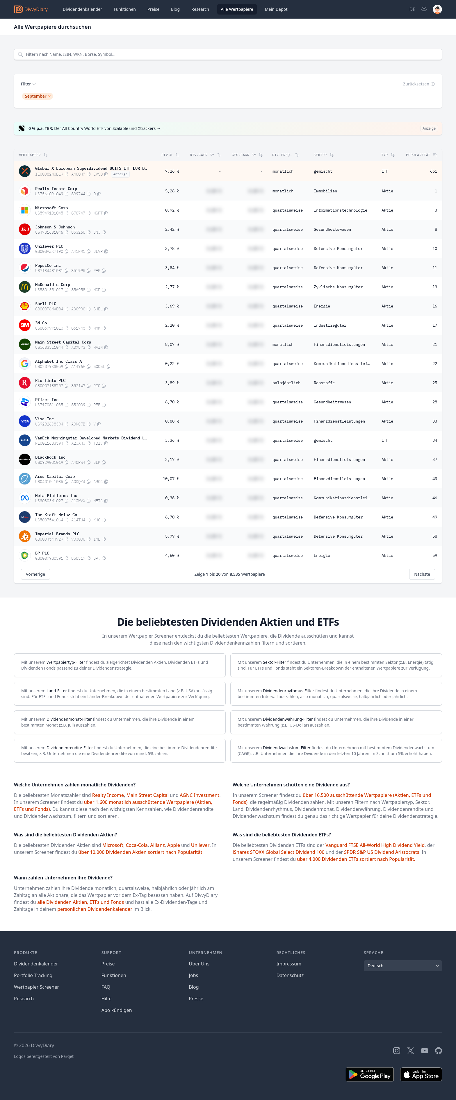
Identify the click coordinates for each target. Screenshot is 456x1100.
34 (434, 440)
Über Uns (199, 964)
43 (434, 478)
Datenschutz (290, 975)
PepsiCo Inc (48, 265)
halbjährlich (286, 382)
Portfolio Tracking (33, 975)
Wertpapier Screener (36, 987)
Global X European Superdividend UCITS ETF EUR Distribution (91, 168)
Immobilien (325, 191)
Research (24, 998)
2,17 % (172, 459)
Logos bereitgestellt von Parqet (44, 1056)
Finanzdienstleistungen (339, 344)
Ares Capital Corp (55, 476)
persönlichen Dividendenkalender (94, 909)
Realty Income (108, 795)
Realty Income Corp (56, 188)
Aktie (387, 191)
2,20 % (172, 325)
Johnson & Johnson (55, 226)
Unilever (200, 845)
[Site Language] (412, 9)
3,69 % (172, 306)
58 (434, 536)
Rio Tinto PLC (50, 380)
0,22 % (172, 363)
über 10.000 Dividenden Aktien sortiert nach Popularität (140, 852)
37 (434, 459)
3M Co (41, 322)
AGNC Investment (199, 795)
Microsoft (112, 845)
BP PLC (42, 552)
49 (434, 517)
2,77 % (172, 286)
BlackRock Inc (50, 456)
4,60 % (172, 555)
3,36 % (172, 440)
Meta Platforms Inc (56, 495)
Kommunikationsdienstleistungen (344, 363)
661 (433, 171)
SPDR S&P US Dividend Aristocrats (381, 852)
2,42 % (172, 229)
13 (434, 286)
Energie (322, 306)
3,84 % (172, 267)
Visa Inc (44, 418)
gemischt (323, 171)
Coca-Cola (137, 845)
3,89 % (172, 382)
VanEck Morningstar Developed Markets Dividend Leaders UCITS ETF (91, 437)
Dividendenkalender (82, 9)
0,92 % (172, 210)
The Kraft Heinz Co (56, 514)
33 (434, 421)
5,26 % (172, 191)
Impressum (288, 964)
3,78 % (172, 248)
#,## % (214, 191)
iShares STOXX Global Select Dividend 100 (279, 852)
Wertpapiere (237, 9)
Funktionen (125, 9)
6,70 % (172, 402)
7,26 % (172, 171)
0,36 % (172, 497)
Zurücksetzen (419, 84)
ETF (385, 171)
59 (434, 555)
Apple (173, 845)
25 (434, 382)
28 (434, 402)
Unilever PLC (49, 245)
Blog (194, 987)
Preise (153, 9)
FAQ (105, 987)
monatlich (282, 171)
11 (434, 267)
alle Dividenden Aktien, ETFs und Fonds (80, 902)
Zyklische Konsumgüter (338, 286)
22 (434, 363)
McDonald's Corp (52, 284)
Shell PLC (45, 303)
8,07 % (172, 344)
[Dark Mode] (424, 9)
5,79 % (172, 536)
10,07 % (171, 478)
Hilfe (106, 998)
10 (434, 248)
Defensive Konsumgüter (338, 248)
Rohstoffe (324, 382)
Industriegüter (330, 325)
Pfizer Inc (46, 399)
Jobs (193, 975)
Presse (196, 998)
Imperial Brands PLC (57, 533)
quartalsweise (287, 210)
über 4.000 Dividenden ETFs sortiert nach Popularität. (356, 859)
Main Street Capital (147, 795)
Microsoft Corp (51, 207)
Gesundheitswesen (332, 229)
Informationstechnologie (340, 210)
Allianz (157, 845)
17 (434, 325)
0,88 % (172, 421)
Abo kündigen (116, 1010)
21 (434, 344)
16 (434, 306)
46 (434, 497)
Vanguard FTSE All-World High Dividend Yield (375, 845)
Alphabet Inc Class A (58, 361)
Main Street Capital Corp (63, 341)
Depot (276, 9)
